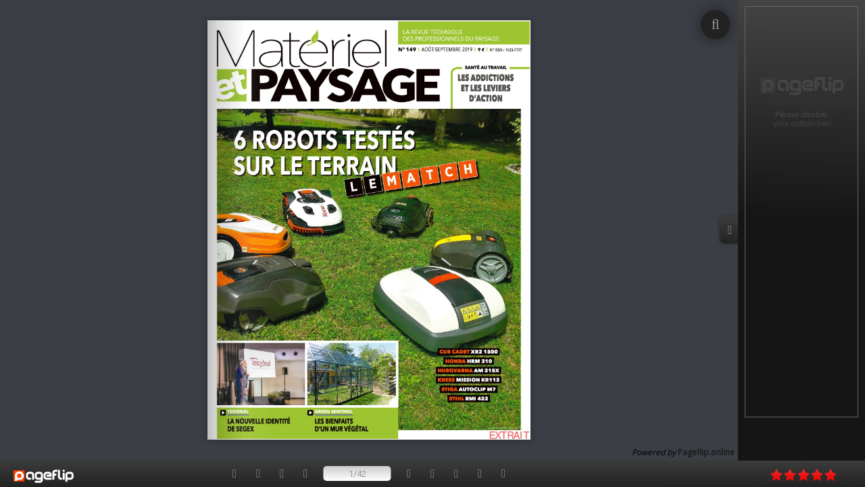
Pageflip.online (706, 452)
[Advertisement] (801, 212)
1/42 (357, 474)
